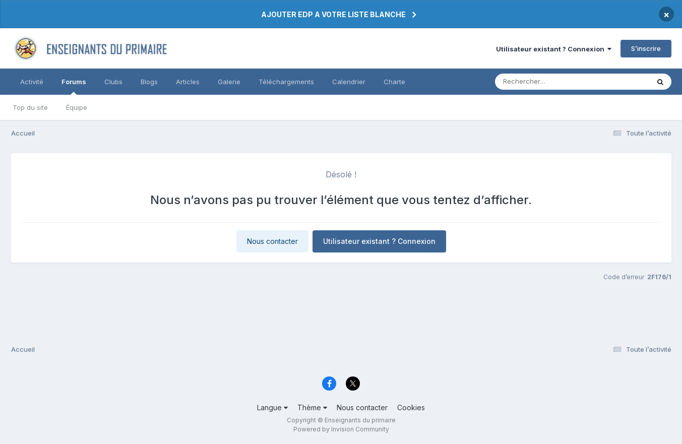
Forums (73, 86)
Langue (272, 407)
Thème (312, 407)
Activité (31, 82)
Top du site (30, 107)
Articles (188, 82)
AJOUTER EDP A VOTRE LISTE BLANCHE (333, 14)
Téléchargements (286, 82)
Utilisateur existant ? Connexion (553, 49)
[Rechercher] (543, 82)
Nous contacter (272, 241)
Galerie (229, 82)
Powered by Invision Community (341, 429)
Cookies (411, 407)
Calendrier (348, 82)
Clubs (113, 82)
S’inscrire (646, 48)
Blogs (149, 82)
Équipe (76, 107)
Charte (394, 82)
